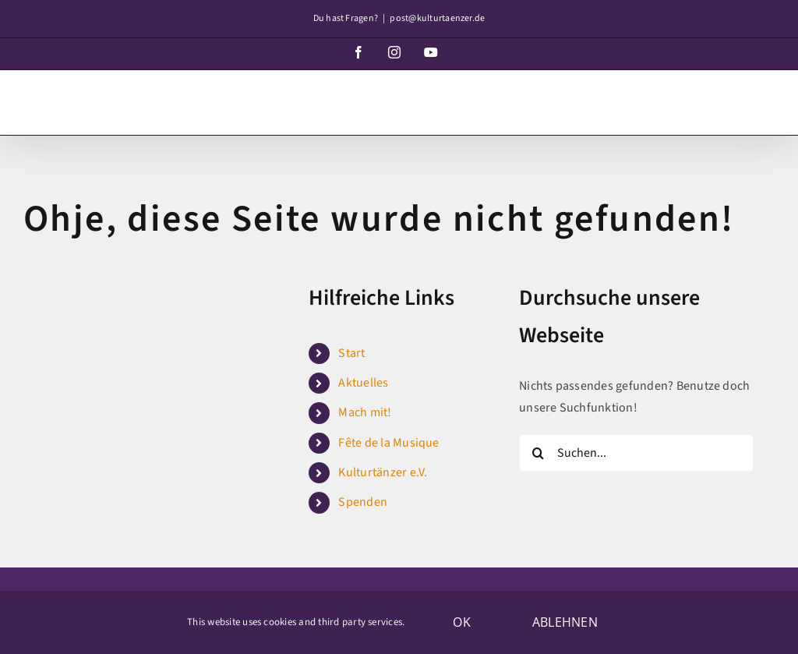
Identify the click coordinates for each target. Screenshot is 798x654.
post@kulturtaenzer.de (437, 18)
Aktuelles (363, 382)
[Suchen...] (636, 453)
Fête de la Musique (388, 442)
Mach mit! (364, 412)
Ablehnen (565, 622)
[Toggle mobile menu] (766, 95)
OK (461, 622)
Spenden (362, 502)
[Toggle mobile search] (735, 95)
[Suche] (537, 453)
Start (351, 353)
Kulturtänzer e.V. (382, 472)
